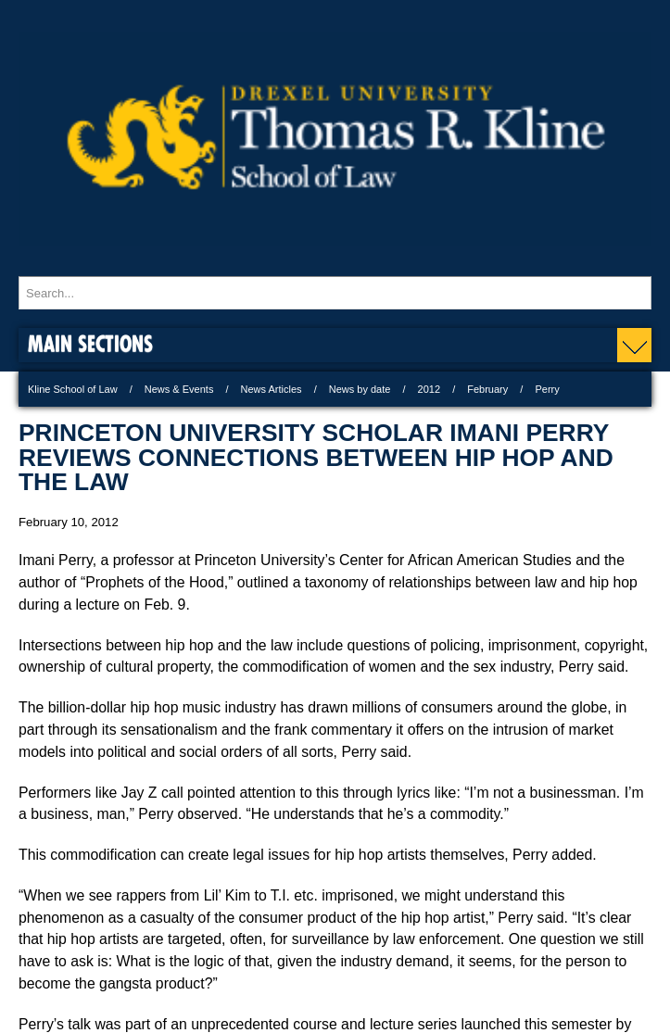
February (487, 389)
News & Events (179, 389)
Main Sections (90, 343)
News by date (360, 389)
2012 (429, 389)
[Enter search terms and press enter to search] (335, 292)
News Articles (271, 389)
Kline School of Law (73, 389)
